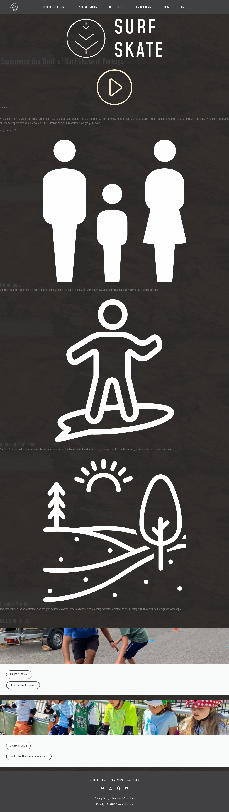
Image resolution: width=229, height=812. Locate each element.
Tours (165, 7)
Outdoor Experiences (55, 7)
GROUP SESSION (18, 746)
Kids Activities (88, 7)
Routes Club (115, 7)
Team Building (142, 7)
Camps (183, 7)
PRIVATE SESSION (19, 675)
